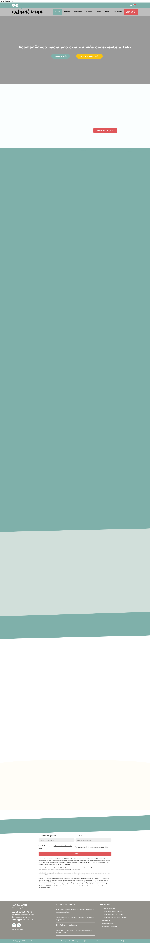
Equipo (67, 12)
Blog (107, 12)
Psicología (106, 920)
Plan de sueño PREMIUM (113, 912)
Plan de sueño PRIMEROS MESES (116, 917)
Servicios (78, 12)
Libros (98, 12)
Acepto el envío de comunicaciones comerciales (92, 847)
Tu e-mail (79, 836)
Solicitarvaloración (131, 12)
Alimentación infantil (109, 926)
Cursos (89, 12)
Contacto (117, 12)
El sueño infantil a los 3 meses (66, 925)
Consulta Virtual (108, 923)
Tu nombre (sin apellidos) (47, 836)
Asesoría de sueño (108, 909)
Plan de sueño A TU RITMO (114, 914)
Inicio (57, 12)
